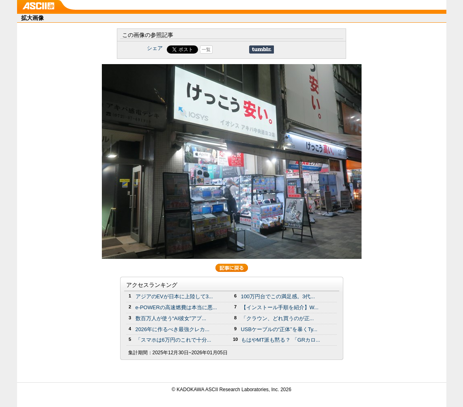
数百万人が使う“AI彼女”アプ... (171, 318)
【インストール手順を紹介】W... (280, 307)
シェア (155, 48)
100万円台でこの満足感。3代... (278, 296)
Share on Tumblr (261, 49)
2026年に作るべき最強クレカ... (173, 329)
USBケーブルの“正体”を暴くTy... (279, 329)
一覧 (206, 49)
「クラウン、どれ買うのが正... (277, 318)
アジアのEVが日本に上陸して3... (174, 296)
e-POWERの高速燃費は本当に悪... (176, 307)
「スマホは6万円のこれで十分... (173, 340)
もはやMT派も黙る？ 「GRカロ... (280, 340)
